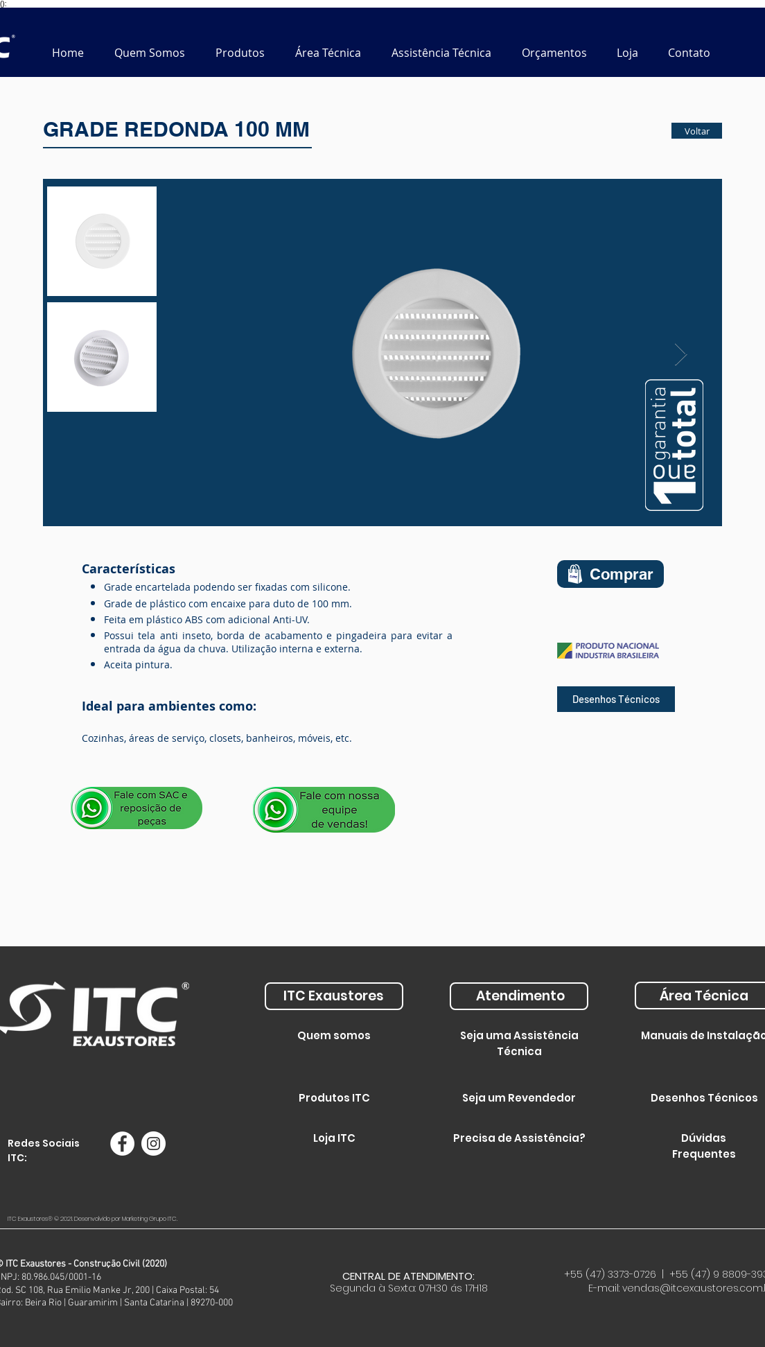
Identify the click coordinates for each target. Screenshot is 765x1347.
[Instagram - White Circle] (153, 1143)
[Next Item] (681, 354)
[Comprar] (610, 574)
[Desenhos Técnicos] (616, 699)
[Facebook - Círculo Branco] (122, 1143)
